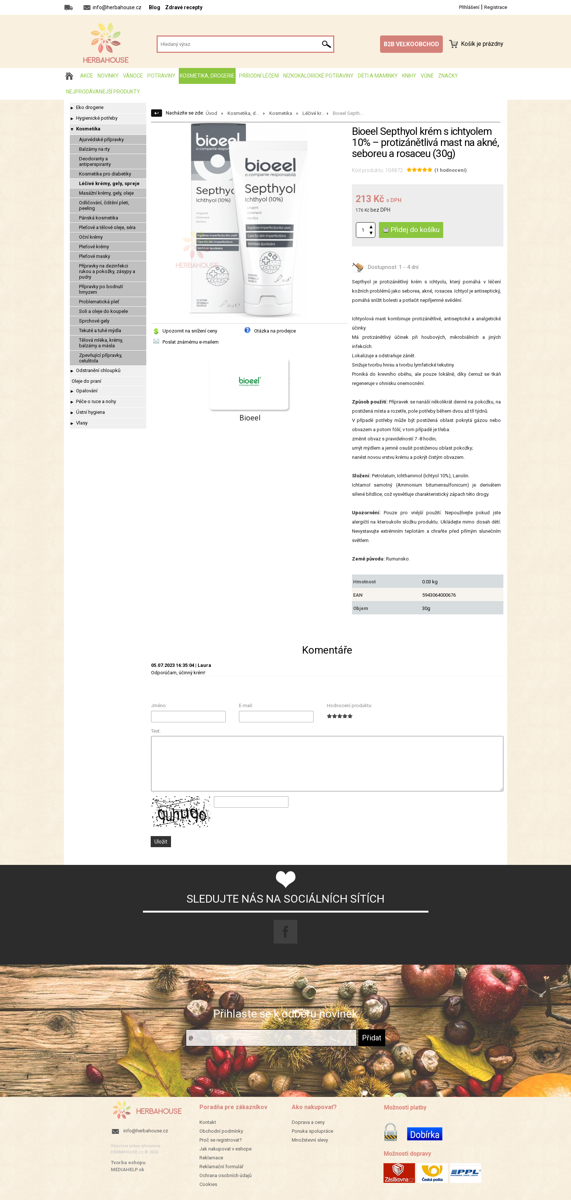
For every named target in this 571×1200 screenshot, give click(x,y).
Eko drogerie (89, 107)
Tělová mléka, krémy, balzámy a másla (101, 342)
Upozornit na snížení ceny (190, 331)
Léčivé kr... (313, 113)
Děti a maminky (378, 76)
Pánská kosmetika (98, 218)
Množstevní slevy (310, 1140)
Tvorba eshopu (128, 1162)
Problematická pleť (99, 301)
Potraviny (161, 76)
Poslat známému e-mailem (191, 342)
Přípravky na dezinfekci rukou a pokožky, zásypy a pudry (107, 271)
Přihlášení (469, 7)
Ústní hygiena (90, 412)
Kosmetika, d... (243, 113)
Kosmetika (88, 129)
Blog (154, 7)
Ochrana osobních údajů (225, 1175)
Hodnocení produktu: (349, 705)
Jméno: (159, 705)
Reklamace (211, 1157)
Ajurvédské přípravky (101, 139)
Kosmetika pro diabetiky (105, 174)
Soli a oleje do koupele (103, 311)
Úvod (211, 113)
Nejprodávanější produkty (103, 92)
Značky (448, 76)
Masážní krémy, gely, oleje (106, 193)
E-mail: (246, 705)
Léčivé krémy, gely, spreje (109, 183)
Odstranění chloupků (98, 370)
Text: (156, 731)
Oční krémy (91, 237)
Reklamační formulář (221, 1166)
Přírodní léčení (259, 76)
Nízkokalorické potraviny (318, 76)
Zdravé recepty (183, 7)
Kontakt (207, 1122)
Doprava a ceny (308, 1122)
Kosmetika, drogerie (207, 76)
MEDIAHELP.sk (127, 1169)
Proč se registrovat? (220, 1140)
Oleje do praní (86, 381)
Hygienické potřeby (96, 118)
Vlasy (82, 423)
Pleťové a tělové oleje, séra (107, 227)
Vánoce (133, 76)
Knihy (409, 76)
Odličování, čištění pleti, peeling (104, 205)
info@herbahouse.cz (145, 1130)
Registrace (495, 7)
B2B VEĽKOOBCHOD (411, 44)
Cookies (208, 1184)
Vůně (427, 76)
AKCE (86, 76)
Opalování (87, 390)
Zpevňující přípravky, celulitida (100, 358)
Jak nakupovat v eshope (225, 1149)
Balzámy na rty (94, 149)
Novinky (108, 76)
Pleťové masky (94, 256)
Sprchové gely (94, 321)
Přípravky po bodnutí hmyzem (101, 289)
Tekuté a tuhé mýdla (100, 330)
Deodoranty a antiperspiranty (95, 161)
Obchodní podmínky (221, 1131)
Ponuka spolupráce (312, 1131)
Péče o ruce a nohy (96, 401)
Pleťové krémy (94, 246)
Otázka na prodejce (275, 331)
